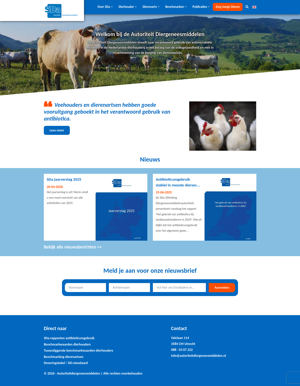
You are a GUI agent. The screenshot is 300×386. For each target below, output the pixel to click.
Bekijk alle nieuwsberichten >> (73, 247)
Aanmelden (222, 287)
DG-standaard (78, 363)
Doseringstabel (54, 363)
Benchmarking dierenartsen (63, 357)
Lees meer (57, 130)
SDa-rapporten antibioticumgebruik (69, 338)
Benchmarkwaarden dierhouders (67, 344)
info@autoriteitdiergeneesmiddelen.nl (198, 356)
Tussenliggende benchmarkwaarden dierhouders (78, 350)
